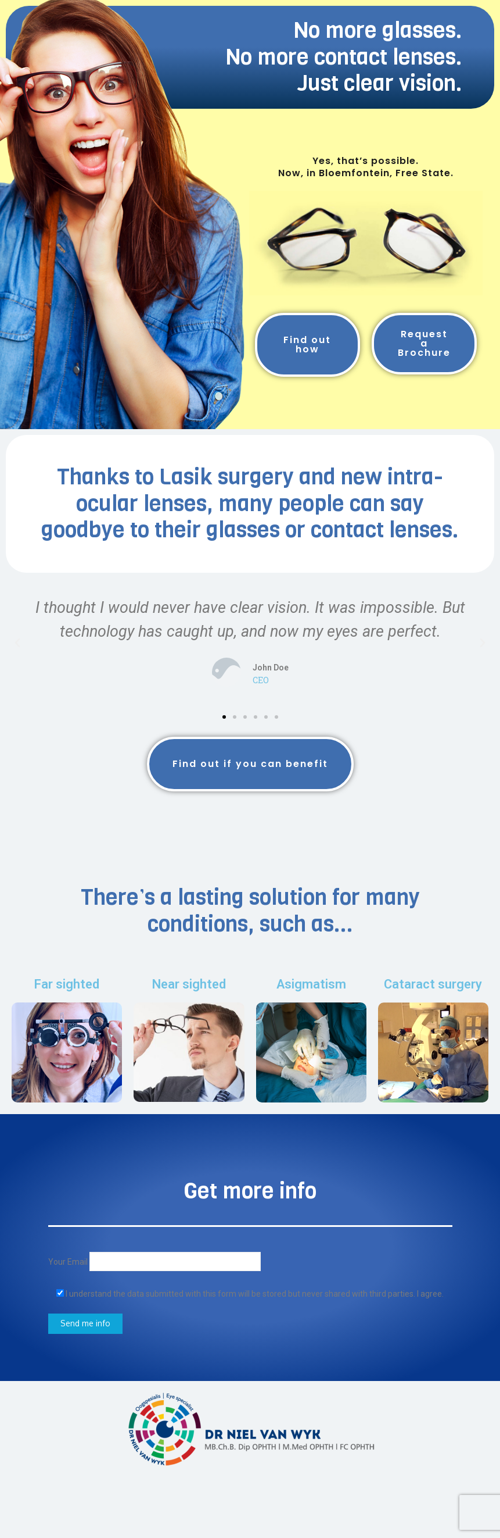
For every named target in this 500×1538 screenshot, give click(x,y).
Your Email (154, 1261)
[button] (224, 717)
